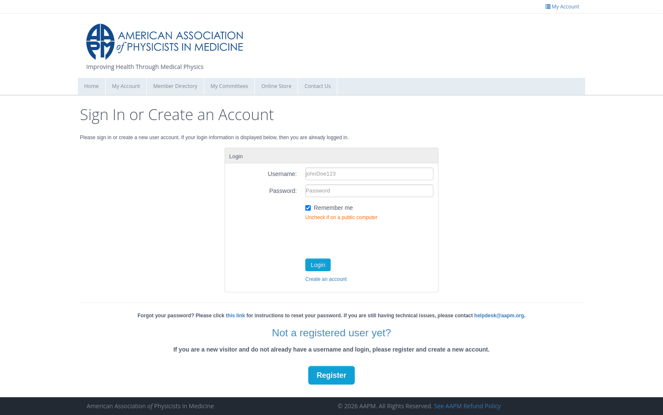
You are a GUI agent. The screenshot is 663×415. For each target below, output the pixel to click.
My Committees (230, 86)
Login (318, 264)
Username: (282, 173)
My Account (126, 86)
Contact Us (317, 86)
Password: (283, 190)
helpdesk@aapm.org (499, 316)
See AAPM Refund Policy (467, 406)
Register (331, 375)
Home (91, 86)
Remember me (333, 207)
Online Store (276, 86)
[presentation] (369, 237)
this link (235, 316)
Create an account (326, 279)
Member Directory (175, 86)
